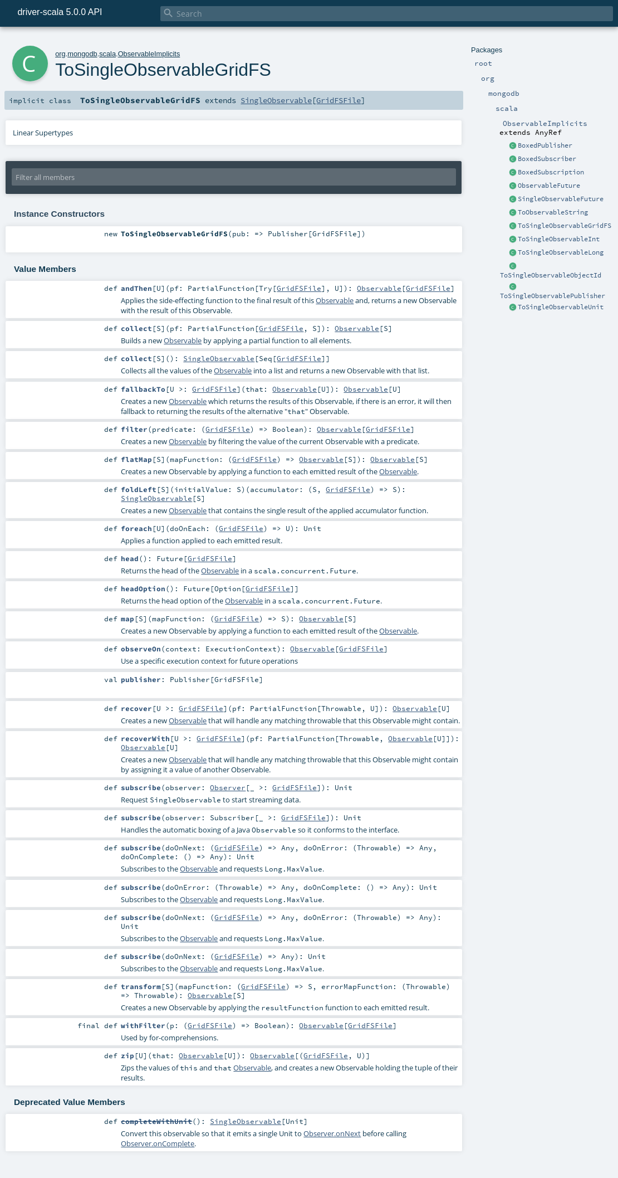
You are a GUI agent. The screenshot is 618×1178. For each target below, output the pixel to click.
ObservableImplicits (149, 54)
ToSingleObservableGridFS (564, 226)
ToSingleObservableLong (561, 252)
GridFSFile (338, 100)
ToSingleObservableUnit (561, 307)
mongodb (82, 54)
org (60, 54)
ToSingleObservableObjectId (550, 275)
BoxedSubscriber (547, 159)
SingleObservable (276, 100)
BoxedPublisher (545, 145)
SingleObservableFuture (561, 199)
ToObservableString (553, 212)
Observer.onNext (332, 1133)
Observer (228, 787)
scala (107, 54)
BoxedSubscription (551, 172)
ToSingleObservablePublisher (552, 296)
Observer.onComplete (157, 1143)
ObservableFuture (549, 185)
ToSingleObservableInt (559, 239)
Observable (379, 288)
